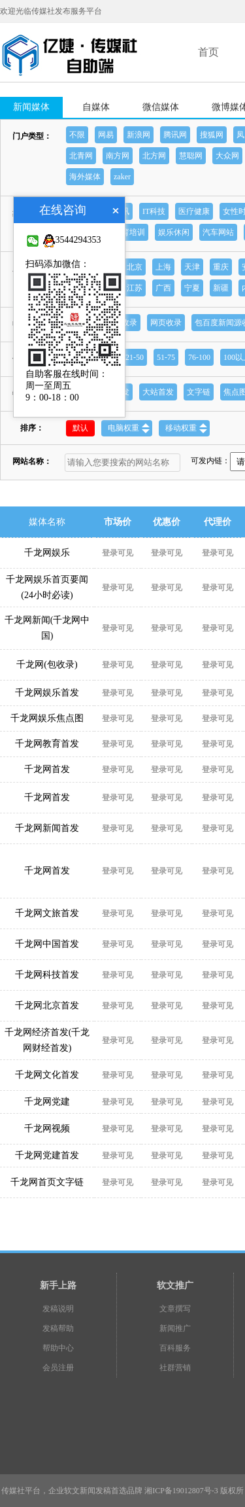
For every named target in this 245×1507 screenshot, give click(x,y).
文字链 (198, 392)
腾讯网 (175, 134)
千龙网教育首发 (47, 744)
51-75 (166, 357)
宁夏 (192, 288)
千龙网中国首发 (47, 944)
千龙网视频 (47, 1128)
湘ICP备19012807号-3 (181, 1490)
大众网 (227, 155)
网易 (106, 134)
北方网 (154, 155)
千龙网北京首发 (47, 1005)
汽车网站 (218, 232)
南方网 (117, 155)
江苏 (134, 288)
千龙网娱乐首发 (47, 693)
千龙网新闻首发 (47, 828)
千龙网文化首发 (47, 1075)
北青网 (81, 155)
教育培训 (129, 232)
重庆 (221, 267)
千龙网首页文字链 (47, 1182)
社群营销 (175, 1367)
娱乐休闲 (173, 232)
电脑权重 (129, 428)
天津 (192, 267)
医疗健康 (194, 211)
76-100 (199, 357)
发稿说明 (58, 1308)
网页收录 (166, 322)
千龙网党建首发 (47, 1155)
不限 (77, 134)
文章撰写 (175, 1308)
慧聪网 (191, 155)
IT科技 (153, 211)
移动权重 (186, 428)
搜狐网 (211, 134)
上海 (163, 267)
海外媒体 (85, 176)
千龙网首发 (47, 769)
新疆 (221, 288)
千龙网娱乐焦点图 (47, 718)
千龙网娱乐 (47, 553)
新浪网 (138, 134)
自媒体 (96, 107)
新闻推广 (175, 1328)
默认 (80, 428)
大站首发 (158, 392)
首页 (208, 52)
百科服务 (175, 1348)
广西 (163, 288)
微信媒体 (160, 107)
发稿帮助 (58, 1328)
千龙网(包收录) (46, 664)
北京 (134, 267)
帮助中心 (58, 1348)
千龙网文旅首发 (47, 913)
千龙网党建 (47, 1102)
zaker (122, 176)
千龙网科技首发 (47, 975)
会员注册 (58, 1367)
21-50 (134, 357)
